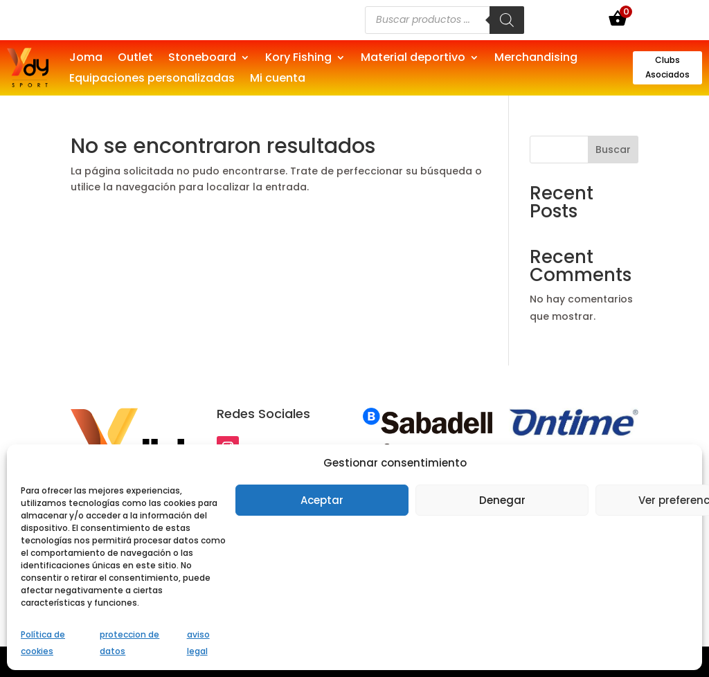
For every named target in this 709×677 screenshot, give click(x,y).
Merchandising (535, 59)
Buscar (613, 149)
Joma (85, 59)
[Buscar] (507, 20)
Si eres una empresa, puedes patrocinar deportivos (179, 20)
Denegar (502, 500)
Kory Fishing (298, 59)
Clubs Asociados (667, 67)
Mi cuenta (277, 79)
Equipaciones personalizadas (152, 79)
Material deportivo (413, 59)
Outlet (135, 59)
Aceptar (321, 500)
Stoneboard (202, 59)
